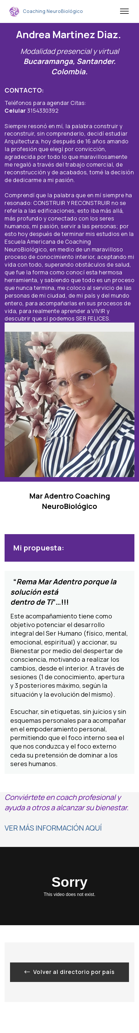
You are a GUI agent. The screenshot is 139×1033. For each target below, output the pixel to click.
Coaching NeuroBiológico (53, 11)
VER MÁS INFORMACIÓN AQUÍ (53, 828)
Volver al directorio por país (69, 972)
